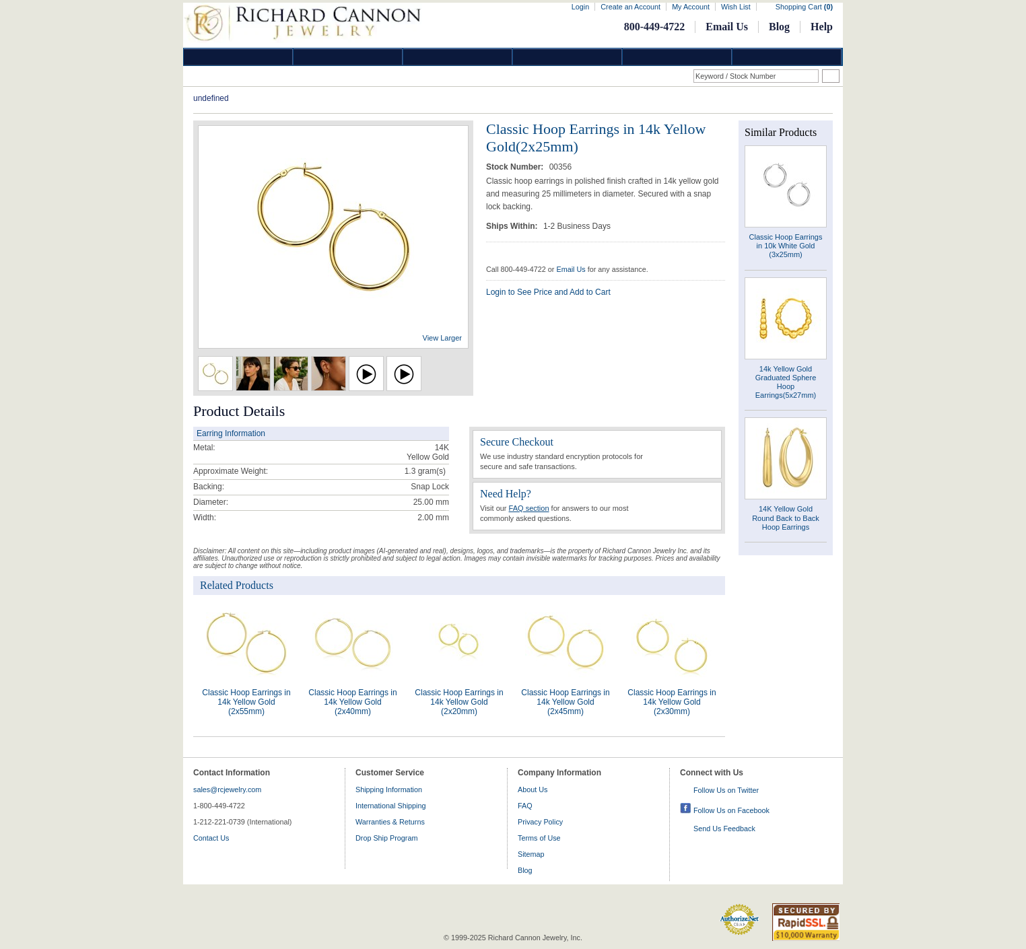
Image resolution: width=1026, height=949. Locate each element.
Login (580, 7)
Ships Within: (513, 226)
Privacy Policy (540, 822)
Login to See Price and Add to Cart (548, 292)
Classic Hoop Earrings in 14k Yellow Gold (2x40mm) (352, 702)
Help (822, 26)
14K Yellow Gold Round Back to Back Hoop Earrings (785, 517)
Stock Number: (516, 167)
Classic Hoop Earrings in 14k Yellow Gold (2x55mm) (246, 702)
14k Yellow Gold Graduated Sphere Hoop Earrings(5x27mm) (786, 382)
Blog (779, 26)
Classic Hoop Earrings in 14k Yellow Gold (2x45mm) (565, 702)
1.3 (410, 471)
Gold (348, 56)
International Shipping (390, 806)
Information (677, 56)
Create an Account (630, 7)
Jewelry (567, 56)
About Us (532, 789)
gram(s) (425, 471)
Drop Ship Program (386, 838)
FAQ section (529, 508)
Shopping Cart (804, 7)
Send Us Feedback (724, 828)
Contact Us (211, 838)
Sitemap (531, 854)
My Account (691, 7)
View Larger (443, 338)
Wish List (736, 7)
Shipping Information (388, 789)
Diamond (238, 56)
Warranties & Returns (390, 822)
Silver (457, 56)
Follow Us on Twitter (726, 790)
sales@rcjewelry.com (227, 789)
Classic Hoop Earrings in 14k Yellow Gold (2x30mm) (671, 702)
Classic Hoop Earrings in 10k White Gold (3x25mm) (786, 245)
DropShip (787, 56)
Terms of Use (539, 838)
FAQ (525, 806)
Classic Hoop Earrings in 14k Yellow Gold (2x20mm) (459, 702)
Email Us (727, 26)
